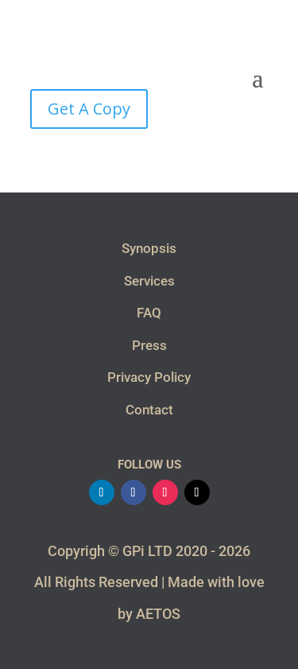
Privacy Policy (149, 377)
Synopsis (149, 248)
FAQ (149, 313)
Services (149, 281)
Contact (149, 410)
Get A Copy (89, 108)
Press (149, 345)
